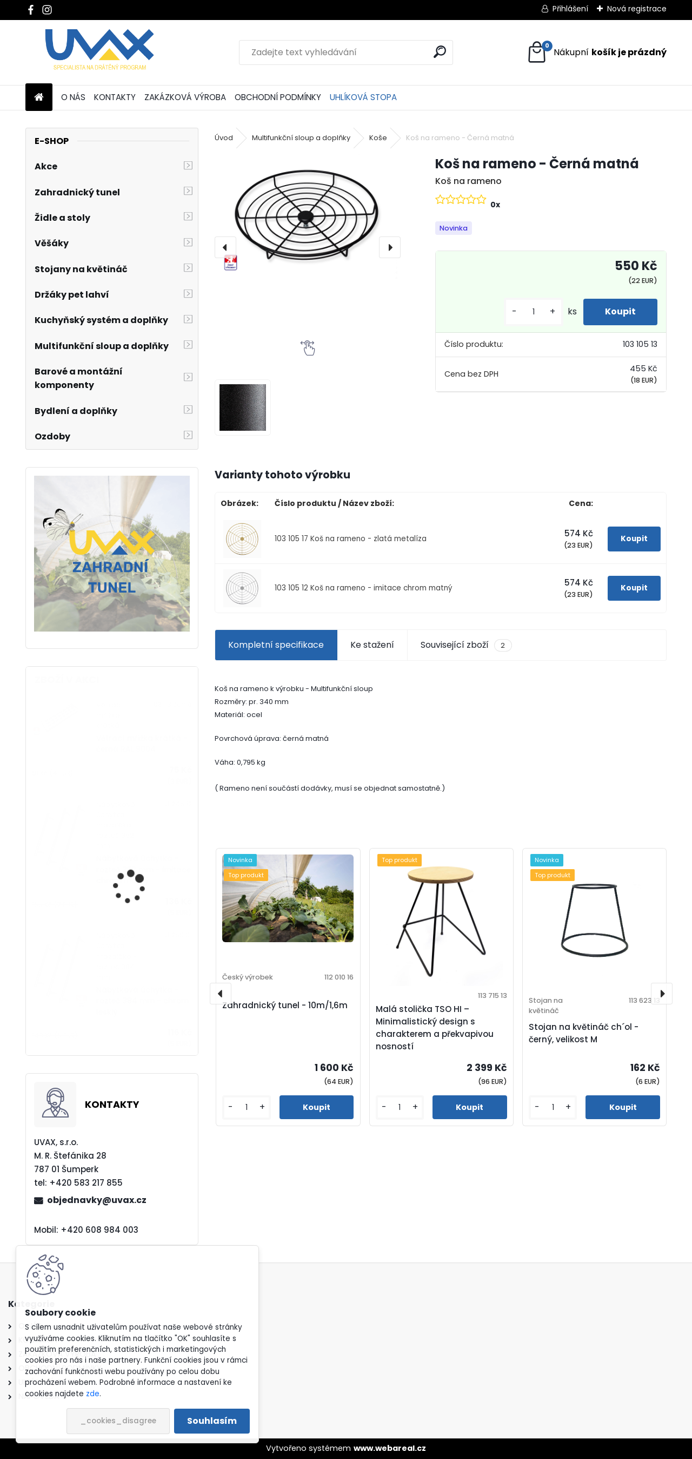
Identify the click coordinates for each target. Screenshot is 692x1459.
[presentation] (225, 247)
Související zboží (466, 645)
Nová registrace (637, 8)
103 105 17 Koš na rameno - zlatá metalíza (351, 539)
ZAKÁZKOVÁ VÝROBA (185, 97)
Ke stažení (372, 645)
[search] (440, 51)
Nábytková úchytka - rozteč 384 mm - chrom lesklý (142, 1001)
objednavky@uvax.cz (97, 1200)
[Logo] (99, 52)
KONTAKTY (115, 97)
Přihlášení (570, 8)
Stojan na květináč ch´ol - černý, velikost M (583, 1033)
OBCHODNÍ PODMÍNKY (278, 97)
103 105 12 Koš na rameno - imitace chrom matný (364, 588)
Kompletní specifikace (276, 645)
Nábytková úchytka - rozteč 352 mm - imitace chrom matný (143, 869)
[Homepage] (38, 98)
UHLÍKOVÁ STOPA (363, 97)
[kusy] (533, 312)
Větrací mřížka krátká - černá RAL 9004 (142, 743)
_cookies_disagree (118, 1421)
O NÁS (73, 97)
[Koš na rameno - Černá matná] (308, 216)
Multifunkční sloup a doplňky (301, 138)
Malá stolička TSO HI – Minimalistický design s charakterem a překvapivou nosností (435, 1027)
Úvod (224, 138)
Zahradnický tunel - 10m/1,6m (285, 1005)
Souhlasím (212, 1421)
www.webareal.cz (390, 1448)
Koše (378, 138)
